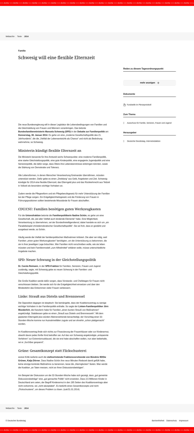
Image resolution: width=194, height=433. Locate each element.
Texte (19, 36)
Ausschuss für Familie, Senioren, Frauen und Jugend (149, 123)
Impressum (183, 421)
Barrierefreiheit (158, 421)
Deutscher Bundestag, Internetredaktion (143, 141)
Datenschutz (171, 421)
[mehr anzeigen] (149, 83)
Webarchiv (10, 36)
